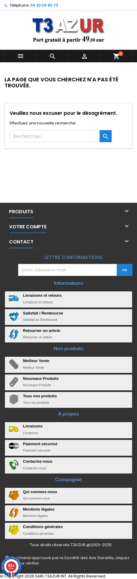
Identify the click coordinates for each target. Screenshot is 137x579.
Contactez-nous (38, 461)
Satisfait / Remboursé (43, 313)
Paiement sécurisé (40, 444)
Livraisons (33, 426)
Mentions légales (39, 509)
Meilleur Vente (36, 360)
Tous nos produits (40, 396)
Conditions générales (43, 526)
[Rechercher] (61, 136)
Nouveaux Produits (41, 378)
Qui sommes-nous (40, 492)
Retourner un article (41, 330)
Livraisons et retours (42, 295)
